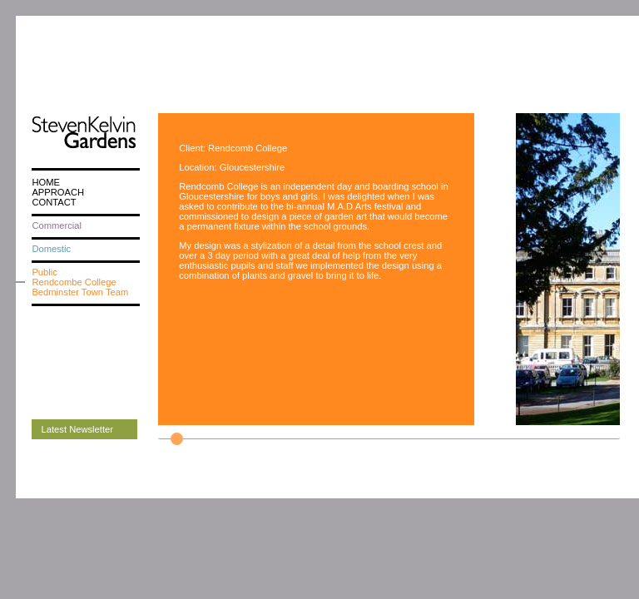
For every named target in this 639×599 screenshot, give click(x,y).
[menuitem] (86, 182)
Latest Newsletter (77, 429)
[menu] (86, 237)
